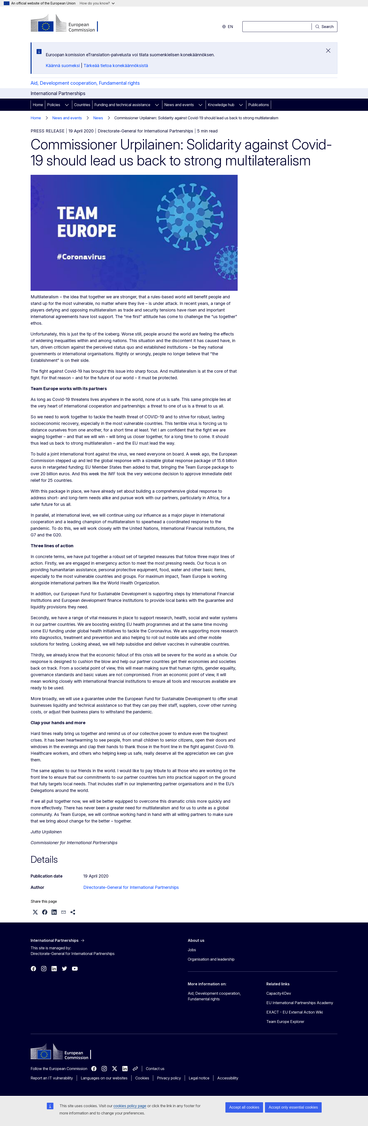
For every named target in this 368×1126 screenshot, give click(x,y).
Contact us (155, 1068)
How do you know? (97, 3)
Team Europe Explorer (285, 1021)
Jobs (192, 949)
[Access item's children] (67, 105)
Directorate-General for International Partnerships (131, 887)
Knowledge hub (221, 104)
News (98, 118)
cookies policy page (129, 1106)
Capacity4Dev (278, 993)
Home (38, 104)
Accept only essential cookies (293, 1107)
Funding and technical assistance (122, 104)
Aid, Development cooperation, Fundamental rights (85, 83)
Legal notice (199, 1078)
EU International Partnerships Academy (299, 1002)
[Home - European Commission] (69, 23)
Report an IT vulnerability (52, 1078)
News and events (179, 104)
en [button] (227, 26)
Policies (53, 104)
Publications (258, 104)
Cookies (142, 1078)
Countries (82, 104)
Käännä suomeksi (63, 65)
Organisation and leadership (211, 959)
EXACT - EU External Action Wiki (294, 1012)
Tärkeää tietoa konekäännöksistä (116, 65)
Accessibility (227, 1078)
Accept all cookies (244, 1107)
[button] (35, 912)
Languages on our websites (104, 1078)
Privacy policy (169, 1078)
